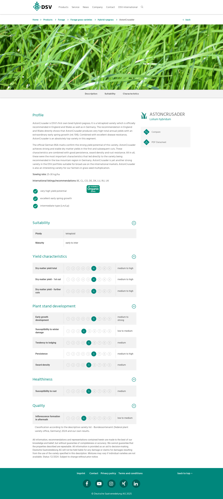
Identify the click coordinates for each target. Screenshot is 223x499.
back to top (185, 473)
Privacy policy (109, 473)
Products (47, 20)
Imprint (81, 473)
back (188, 20)
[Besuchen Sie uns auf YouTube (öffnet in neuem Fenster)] (99, 484)
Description (91, 93)
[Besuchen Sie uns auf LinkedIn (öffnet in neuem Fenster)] (136, 484)
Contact (94, 473)
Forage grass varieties (81, 20)
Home (35, 20)
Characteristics (131, 93)
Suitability (110, 93)
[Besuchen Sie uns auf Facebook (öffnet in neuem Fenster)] (87, 484)
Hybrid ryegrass (106, 20)
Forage (61, 20)
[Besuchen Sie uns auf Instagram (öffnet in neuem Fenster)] (111, 484)
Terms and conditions (130, 473)
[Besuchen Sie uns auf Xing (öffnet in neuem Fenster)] (124, 484)
